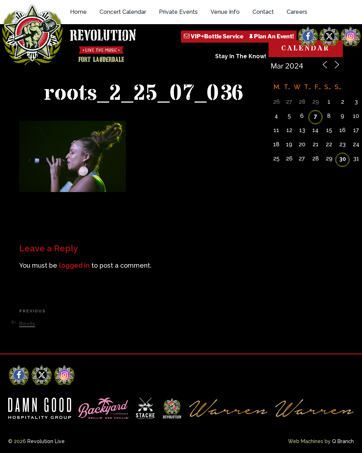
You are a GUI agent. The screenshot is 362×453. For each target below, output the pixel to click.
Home (78, 12)
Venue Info (225, 12)
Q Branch (343, 441)
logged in (74, 265)
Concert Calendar (123, 12)
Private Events (178, 12)
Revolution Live (46, 441)
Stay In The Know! (240, 56)
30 (342, 158)
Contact (263, 12)
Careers (297, 12)
